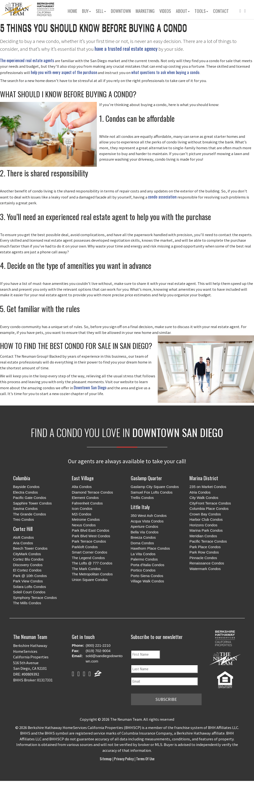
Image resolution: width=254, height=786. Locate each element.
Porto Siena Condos (147, 576)
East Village (83, 478)
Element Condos (85, 498)
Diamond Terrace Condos (92, 492)
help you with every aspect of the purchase (64, 72)
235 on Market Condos (207, 487)
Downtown (121, 11)
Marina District (203, 478)
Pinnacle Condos (203, 558)
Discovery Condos (28, 565)
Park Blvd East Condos (90, 530)
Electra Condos (25, 492)
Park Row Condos (204, 552)
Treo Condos (23, 519)
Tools (201, 11)
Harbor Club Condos (206, 519)
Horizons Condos (203, 525)
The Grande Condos (29, 514)
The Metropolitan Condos (92, 574)
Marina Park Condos (206, 530)
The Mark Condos (86, 569)
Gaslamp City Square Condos (155, 487)
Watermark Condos (205, 569)
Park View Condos (28, 581)
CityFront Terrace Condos (210, 503)
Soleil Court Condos (29, 592)
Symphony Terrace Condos (35, 598)
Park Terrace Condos (89, 541)
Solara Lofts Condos (29, 587)
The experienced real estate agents (27, 60)
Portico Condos (143, 570)
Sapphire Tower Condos (32, 503)
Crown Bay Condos (205, 514)
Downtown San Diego (90, 387)
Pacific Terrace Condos (208, 541)
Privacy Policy (123, 758)
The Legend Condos (88, 558)
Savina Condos (25, 508)
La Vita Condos (143, 554)
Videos (165, 11)
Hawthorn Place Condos (150, 548)
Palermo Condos (144, 559)
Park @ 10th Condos (30, 576)
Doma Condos (142, 543)
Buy (86, 11)
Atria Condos (200, 492)
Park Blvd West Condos (91, 536)
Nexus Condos (84, 525)
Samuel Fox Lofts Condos (152, 492)
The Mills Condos (27, 603)
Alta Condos (82, 487)
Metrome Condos (86, 519)
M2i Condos (81, 514)
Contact (221, 11)
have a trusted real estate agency (126, 48)
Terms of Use (145, 758)
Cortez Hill (23, 528)
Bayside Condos (26, 487)
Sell (101, 11)
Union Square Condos (90, 580)
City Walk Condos (203, 498)
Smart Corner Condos (89, 552)
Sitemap (106, 758)
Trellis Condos (142, 498)
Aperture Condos (144, 526)
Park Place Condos (205, 547)
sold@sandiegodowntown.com (104, 658)
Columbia (21, 478)
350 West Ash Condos (149, 515)
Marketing (145, 11)
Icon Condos (82, 508)
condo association (162, 197)
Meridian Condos (203, 536)
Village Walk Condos (147, 581)
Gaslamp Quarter (146, 478)
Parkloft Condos (85, 547)
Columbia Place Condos (209, 508)
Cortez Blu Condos (28, 559)
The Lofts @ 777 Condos (92, 563)
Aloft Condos (23, 537)
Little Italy (140, 507)
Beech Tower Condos (30, 548)
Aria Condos (23, 543)
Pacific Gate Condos (29, 498)
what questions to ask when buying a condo (165, 72)
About (183, 11)
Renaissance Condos (206, 563)
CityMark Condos (27, 554)
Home (72, 11)
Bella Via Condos (145, 532)
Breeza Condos (143, 537)
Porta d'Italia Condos (147, 565)
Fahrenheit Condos (87, 503)
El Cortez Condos (27, 570)
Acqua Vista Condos (147, 521)
